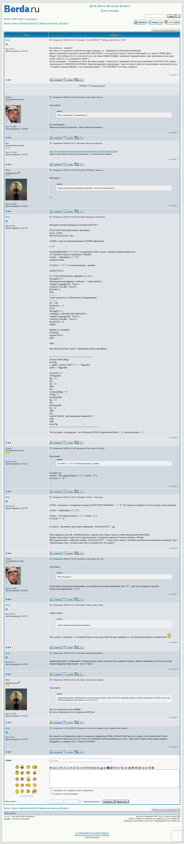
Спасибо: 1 (173, 132)
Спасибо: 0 (173, 75)
